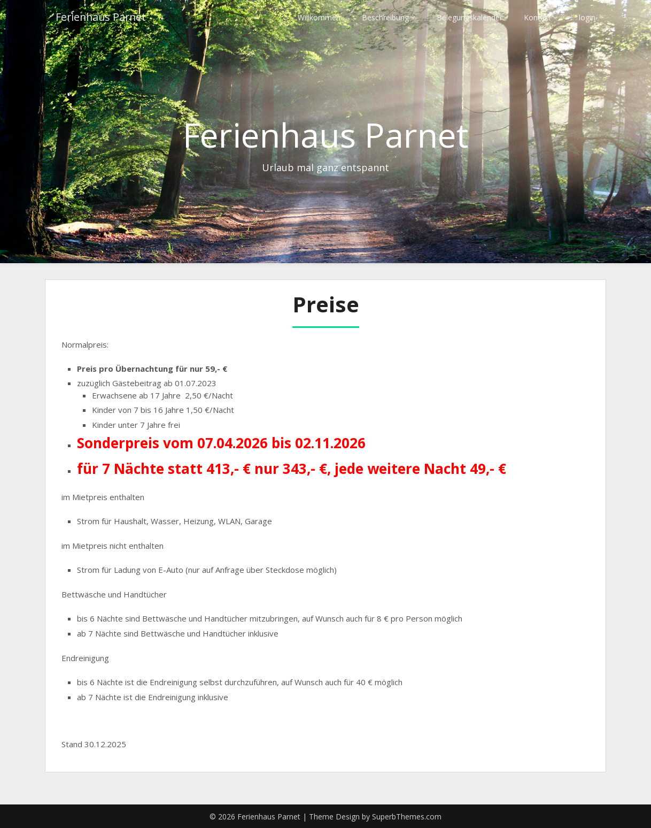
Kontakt (537, 17)
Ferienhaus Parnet (102, 17)
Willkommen (319, 17)
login (587, 17)
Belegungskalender (469, 17)
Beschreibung (385, 17)
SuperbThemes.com (406, 816)
